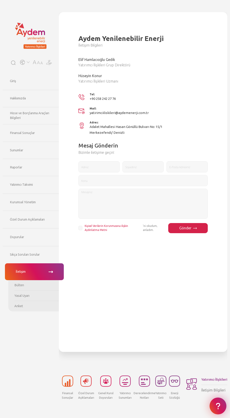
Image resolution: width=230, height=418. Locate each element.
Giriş (13, 81)
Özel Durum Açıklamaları (27, 219)
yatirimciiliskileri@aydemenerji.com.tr (119, 113)
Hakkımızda (18, 98)
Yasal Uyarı (21, 295)
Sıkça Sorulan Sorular (25, 254)
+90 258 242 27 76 (103, 99)
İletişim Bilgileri (214, 384)
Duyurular (17, 237)
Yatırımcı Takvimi (21, 184)
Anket (18, 306)
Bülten (19, 285)
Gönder (188, 228)
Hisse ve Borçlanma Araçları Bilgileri (29, 115)
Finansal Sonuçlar (22, 133)
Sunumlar (16, 150)
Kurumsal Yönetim (23, 202)
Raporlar (16, 167)
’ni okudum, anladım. (121, 228)
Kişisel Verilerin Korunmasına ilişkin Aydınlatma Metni (106, 227)
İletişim (21, 271)
